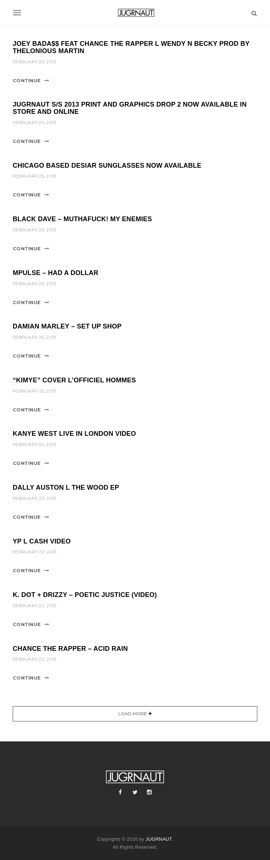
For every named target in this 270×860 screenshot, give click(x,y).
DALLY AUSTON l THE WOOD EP (66, 487)
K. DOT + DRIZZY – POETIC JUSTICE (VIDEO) (85, 594)
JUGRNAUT (158, 839)
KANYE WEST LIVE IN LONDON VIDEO (74, 433)
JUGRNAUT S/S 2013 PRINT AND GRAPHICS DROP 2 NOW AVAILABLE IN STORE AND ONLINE (130, 108)
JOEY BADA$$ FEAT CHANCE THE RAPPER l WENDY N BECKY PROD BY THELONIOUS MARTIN (131, 47)
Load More (132, 713)
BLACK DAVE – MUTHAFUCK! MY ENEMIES (82, 219)
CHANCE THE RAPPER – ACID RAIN (70, 648)
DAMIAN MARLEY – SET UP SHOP (67, 326)
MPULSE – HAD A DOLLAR (55, 272)
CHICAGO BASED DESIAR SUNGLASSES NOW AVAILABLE (107, 165)
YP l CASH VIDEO (42, 541)
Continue (27, 80)
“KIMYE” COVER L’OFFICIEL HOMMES (74, 380)
